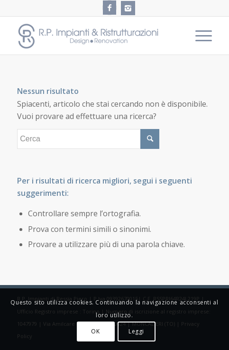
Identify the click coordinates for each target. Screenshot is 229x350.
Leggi (136, 331)
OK (95, 331)
